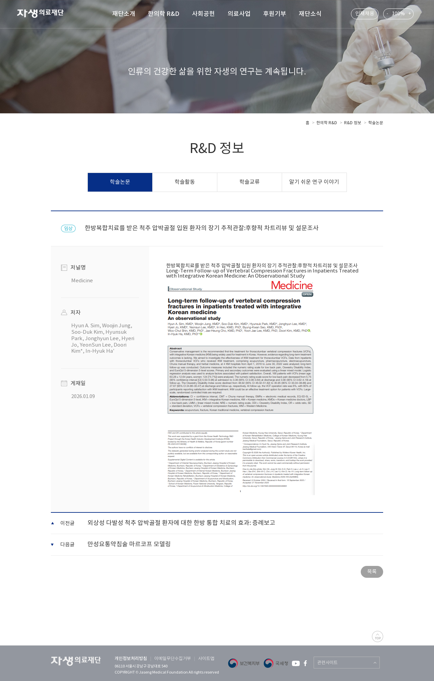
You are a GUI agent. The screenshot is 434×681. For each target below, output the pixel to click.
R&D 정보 (352, 123)
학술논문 (375, 123)
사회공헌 (203, 14)
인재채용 (364, 14)
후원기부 (274, 14)
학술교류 (249, 182)
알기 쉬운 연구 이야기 (314, 182)
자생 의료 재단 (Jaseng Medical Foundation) (44, 14)
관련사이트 (327, 662)
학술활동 (185, 182)
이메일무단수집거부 (172, 658)
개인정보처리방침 (131, 658)
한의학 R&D (163, 14)
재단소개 (123, 14)
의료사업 (239, 14)
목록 (372, 572)
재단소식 (310, 14)
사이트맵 (206, 658)
